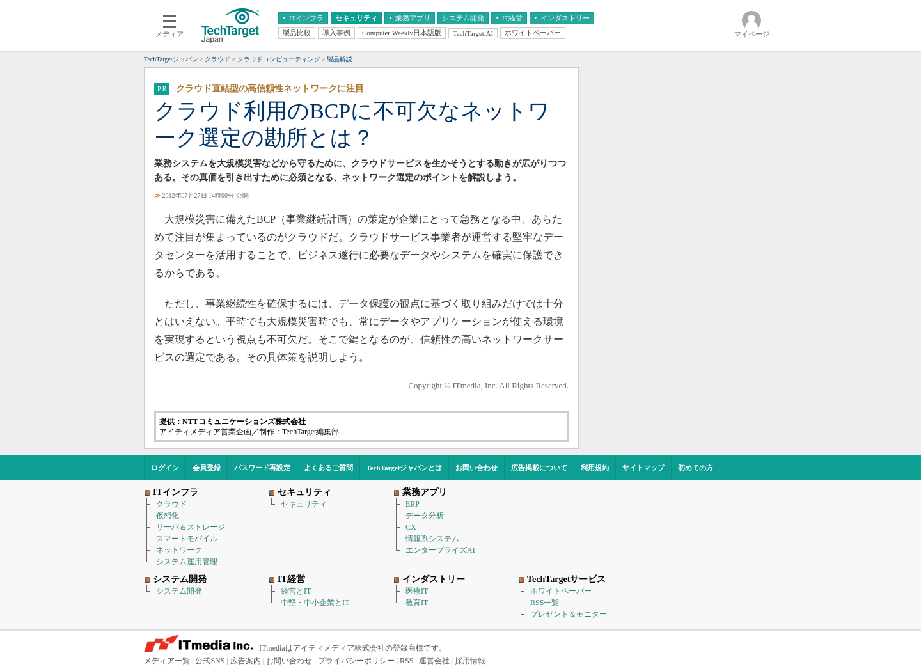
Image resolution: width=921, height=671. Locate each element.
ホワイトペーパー (561, 591)
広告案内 (245, 660)
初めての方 (695, 467)
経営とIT (296, 591)
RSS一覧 (544, 602)
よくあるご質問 (328, 467)
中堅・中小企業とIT (315, 602)
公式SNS (209, 660)
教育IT (416, 602)
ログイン (165, 467)
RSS (406, 660)
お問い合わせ (476, 467)
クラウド (171, 504)
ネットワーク (179, 550)
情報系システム (432, 538)
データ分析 (424, 515)
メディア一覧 (167, 660)
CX (410, 527)
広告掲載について (539, 467)
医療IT (416, 591)
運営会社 (434, 660)
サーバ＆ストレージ (190, 527)
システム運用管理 (186, 561)
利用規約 (595, 467)
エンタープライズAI (440, 550)
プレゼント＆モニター (568, 614)
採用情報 (470, 660)
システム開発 (179, 591)
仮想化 (167, 515)
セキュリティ (304, 504)
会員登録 (207, 467)
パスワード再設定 (262, 467)
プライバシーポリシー (356, 660)
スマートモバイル (186, 538)
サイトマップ (643, 467)
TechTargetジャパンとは (404, 467)
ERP (412, 504)
